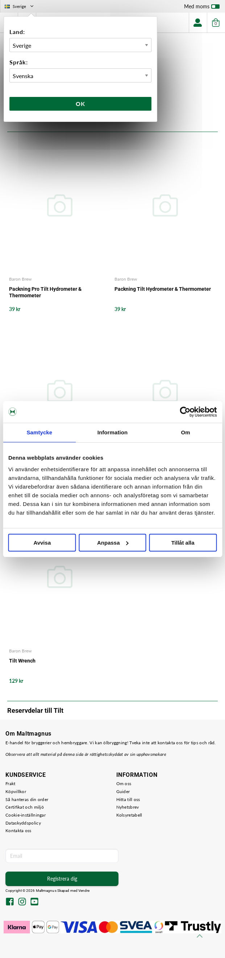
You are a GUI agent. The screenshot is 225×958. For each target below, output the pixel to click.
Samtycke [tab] (39, 432)
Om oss (124, 783)
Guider (123, 791)
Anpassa (113, 543)
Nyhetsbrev (127, 807)
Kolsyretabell (129, 815)
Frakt (10, 783)
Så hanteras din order (26, 799)
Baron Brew (20, 279)
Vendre (84, 891)
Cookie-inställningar (25, 815)
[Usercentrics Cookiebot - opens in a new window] (185, 411)
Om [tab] (185, 432)
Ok (80, 103)
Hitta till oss (128, 799)
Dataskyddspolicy (23, 823)
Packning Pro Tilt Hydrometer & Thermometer (45, 292)
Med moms (202, 8)
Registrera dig (62, 879)
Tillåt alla (183, 543)
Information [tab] (112, 432)
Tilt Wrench (22, 661)
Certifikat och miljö (24, 807)
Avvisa (42, 543)
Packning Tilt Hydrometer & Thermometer (162, 289)
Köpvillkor (15, 791)
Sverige (20, 6)
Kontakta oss (18, 830)
